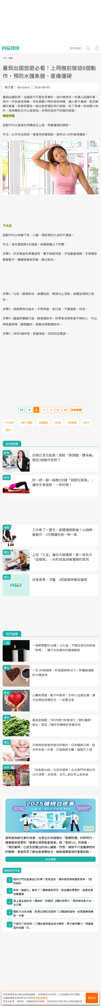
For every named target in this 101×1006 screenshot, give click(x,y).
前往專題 (50, 859)
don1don (23, 87)
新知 (11, 58)
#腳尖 (8, 430)
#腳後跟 (72, 422)
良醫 (5, 58)
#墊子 (86, 422)
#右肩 (57, 422)
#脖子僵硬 (26, 422)
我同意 (92, 998)
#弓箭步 (9, 422)
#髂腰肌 (43, 422)
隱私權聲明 (42, 998)
